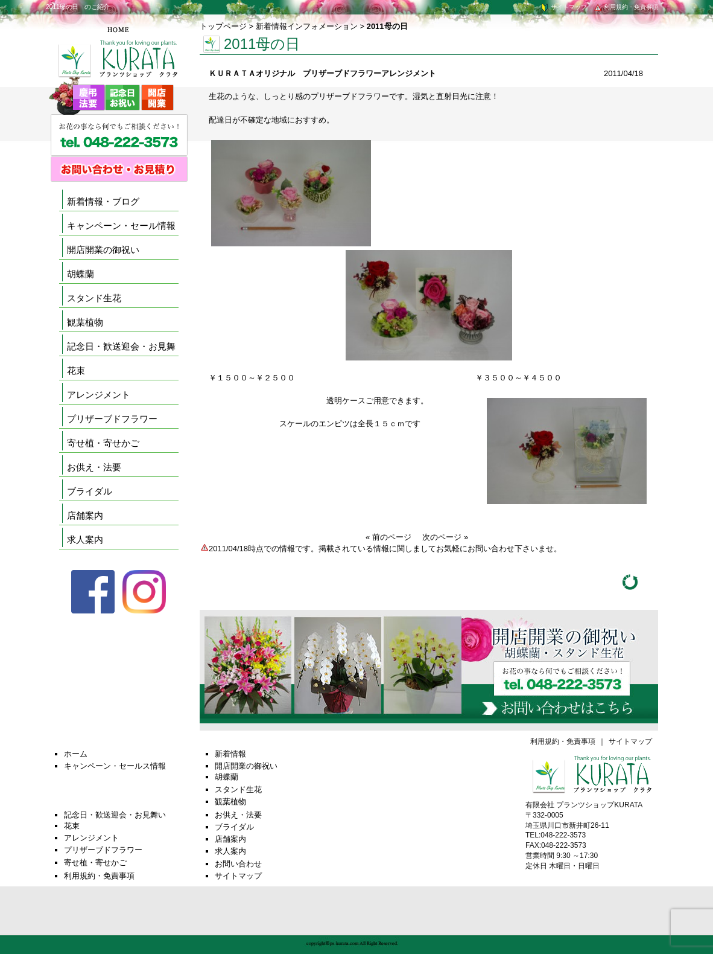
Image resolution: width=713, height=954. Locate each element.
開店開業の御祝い (103, 250)
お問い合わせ (238, 863)
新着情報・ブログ (103, 201)
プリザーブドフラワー (112, 419)
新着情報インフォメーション (307, 26)
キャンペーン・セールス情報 (115, 765)
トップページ (223, 26)
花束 (76, 370)
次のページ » (445, 537)
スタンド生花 (94, 298)
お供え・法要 (94, 467)
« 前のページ (388, 537)
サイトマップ (563, 7)
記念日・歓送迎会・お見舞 (121, 346)
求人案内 (85, 539)
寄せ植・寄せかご (103, 443)
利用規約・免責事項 (625, 7)
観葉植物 (85, 322)
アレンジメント (98, 394)
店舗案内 (85, 515)
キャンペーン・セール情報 (121, 225)
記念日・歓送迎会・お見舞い (115, 814)
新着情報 (230, 753)
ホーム (75, 753)
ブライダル (89, 491)
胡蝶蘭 (80, 274)
